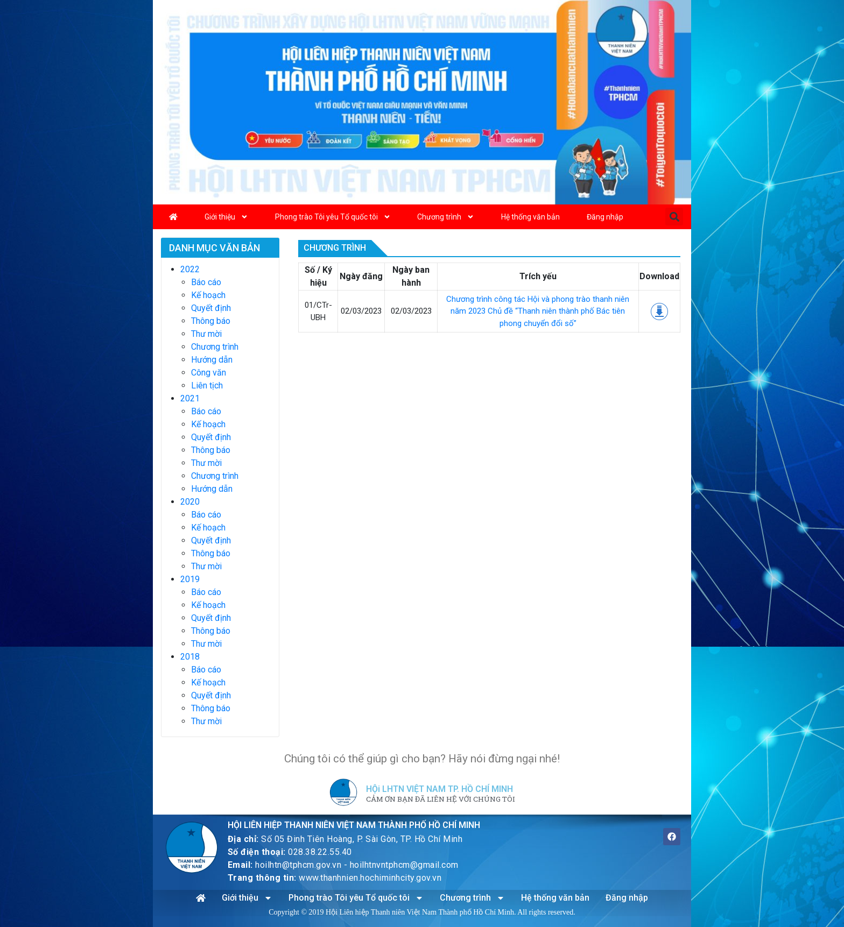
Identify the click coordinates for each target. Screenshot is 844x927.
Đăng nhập (605, 217)
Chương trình (445, 217)
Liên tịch (207, 385)
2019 (190, 579)
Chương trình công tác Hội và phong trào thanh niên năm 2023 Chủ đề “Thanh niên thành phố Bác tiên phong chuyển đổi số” (537, 311)
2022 (190, 269)
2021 (190, 398)
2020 (190, 502)
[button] (674, 216)
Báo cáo (206, 282)
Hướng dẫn (212, 360)
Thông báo (210, 321)
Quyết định (211, 308)
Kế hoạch (208, 295)
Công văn (208, 372)
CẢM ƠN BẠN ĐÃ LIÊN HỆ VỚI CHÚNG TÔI (440, 799)
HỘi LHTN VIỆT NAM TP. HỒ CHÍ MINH (439, 789)
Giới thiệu (226, 217)
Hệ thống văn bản (530, 217)
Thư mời (206, 334)
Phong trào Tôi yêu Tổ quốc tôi (333, 217)
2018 (190, 657)
